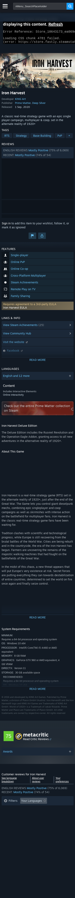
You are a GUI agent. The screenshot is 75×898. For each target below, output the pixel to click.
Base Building (42, 138)
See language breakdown (9, 782)
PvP (59, 138)
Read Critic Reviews (36, 741)
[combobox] (40, 6)
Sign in (6, 225)
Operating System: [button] (16, 821)
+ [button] (69, 138)
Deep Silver (39, 105)
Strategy (21, 138)
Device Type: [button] (12, 827)
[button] (38, 155)
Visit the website (16, 344)
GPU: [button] (53, 821)
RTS (6, 138)
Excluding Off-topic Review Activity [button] (27, 809)
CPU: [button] (39, 821)
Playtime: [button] (10, 815)
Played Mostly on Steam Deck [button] (43, 815)
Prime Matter (23, 105)
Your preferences (62, 782)
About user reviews (38, 782)
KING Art (20, 101)
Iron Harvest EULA (15, 310)
